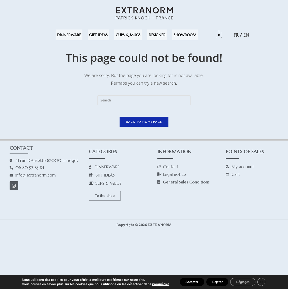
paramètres (155, 280)
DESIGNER (157, 35)
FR (235, 35)
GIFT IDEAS (98, 35)
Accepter (188, 280)
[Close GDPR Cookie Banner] (266, 280)
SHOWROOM (185, 35)
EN (246, 35)
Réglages (245, 280)
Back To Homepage (144, 124)
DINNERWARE (69, 35)
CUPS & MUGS (128, 35)
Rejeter (216, 280)
